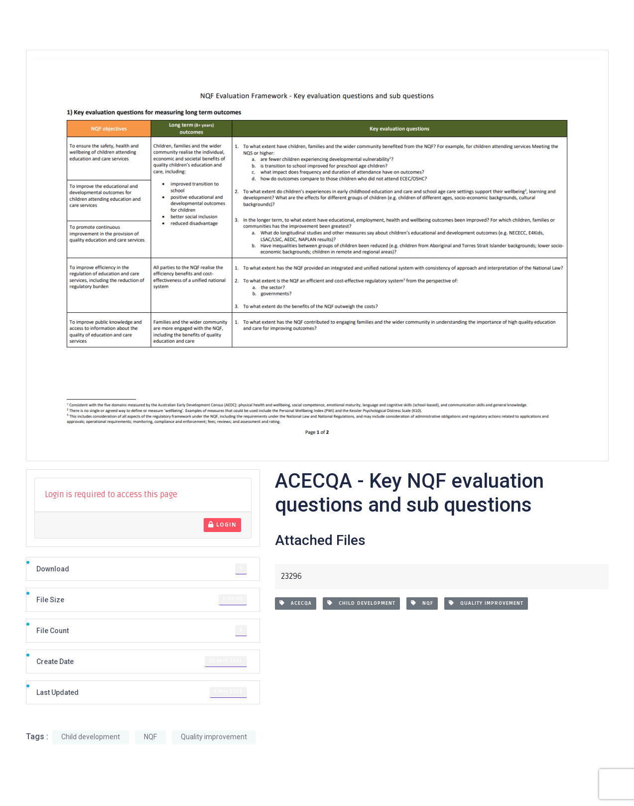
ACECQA (295, 603)
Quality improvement (486, 603)
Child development (361, 603)
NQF (422, 603)
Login (222, 525)
